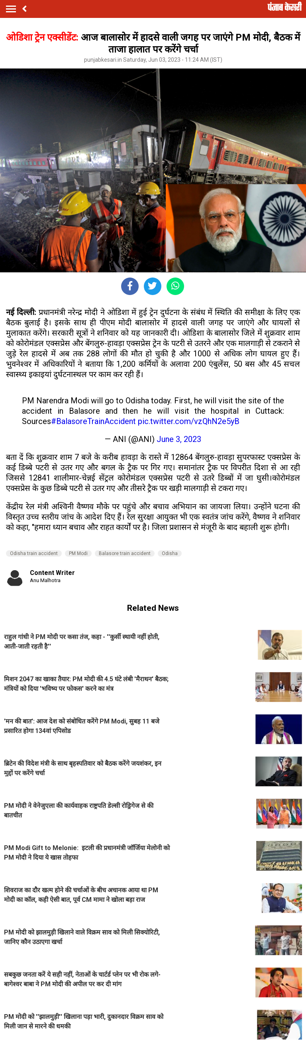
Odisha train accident (34, 553)
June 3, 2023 (179, 439)
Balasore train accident (125, 553)
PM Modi (78, 553)
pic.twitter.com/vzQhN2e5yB (188, 421)
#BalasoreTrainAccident (93, 421)
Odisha (170, 553)
